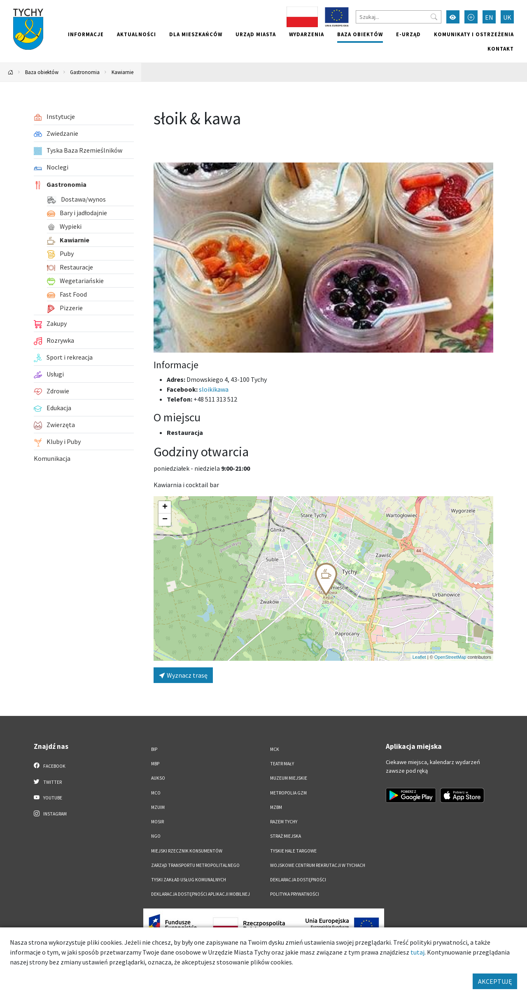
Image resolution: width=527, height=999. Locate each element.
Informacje (86, 34)
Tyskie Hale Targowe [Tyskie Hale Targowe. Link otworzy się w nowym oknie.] (293, 851)
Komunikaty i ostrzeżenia (474, 34)
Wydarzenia (306, 34)
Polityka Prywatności (294, 894)
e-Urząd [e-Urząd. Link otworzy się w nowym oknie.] (408, 34)
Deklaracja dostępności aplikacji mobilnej (200, 894)
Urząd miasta (256, 34)
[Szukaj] (398, 16)
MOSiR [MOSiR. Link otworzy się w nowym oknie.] (157, 822)
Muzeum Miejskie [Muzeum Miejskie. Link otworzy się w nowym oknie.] (288, 778)
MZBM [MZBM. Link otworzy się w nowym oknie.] (276, 807)
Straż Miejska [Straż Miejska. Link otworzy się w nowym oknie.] (285, 836)
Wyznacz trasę (183, 675)
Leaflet (419, 657)
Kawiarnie (122, 72)
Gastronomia (85, 72)
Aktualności (136, 34)
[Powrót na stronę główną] (10, 72)
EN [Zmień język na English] (489, 17)
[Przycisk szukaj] (434, 16)
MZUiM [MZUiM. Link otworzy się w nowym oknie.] (158, 807)
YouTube (48, 797)
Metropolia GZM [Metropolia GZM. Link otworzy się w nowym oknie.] (288, 793)
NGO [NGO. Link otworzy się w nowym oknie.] (156, 836)
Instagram (50, 813)
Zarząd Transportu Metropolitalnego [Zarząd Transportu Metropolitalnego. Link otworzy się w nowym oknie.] (195, 865)
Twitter (48, 781)
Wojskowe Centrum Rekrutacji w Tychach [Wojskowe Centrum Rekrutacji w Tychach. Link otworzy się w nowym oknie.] (317, 865)
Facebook (49, 765)
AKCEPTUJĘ (495, 981)
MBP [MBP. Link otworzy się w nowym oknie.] (155, 764)
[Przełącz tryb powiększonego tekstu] (471, 16)
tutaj (417, 952)
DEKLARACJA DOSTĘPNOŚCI (298, 880)
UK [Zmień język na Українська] (507, 17)
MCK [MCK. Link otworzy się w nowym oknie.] (274, 749)
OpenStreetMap (450, 657)
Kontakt (500, 48)
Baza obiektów (360, 34)
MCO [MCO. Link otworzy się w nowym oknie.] (156, 793)
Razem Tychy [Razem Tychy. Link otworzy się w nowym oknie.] (283, 822)
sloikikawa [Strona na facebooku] (214, 389)
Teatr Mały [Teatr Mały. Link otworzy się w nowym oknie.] (282, 764)
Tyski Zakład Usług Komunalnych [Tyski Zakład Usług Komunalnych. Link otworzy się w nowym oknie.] (188, 880)
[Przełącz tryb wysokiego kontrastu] (452, 16)
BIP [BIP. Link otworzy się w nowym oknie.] (154, 749)
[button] (326, 579)
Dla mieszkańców (195, 34)
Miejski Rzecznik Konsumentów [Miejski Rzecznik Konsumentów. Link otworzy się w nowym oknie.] (186, 851)
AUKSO (158, 778)
